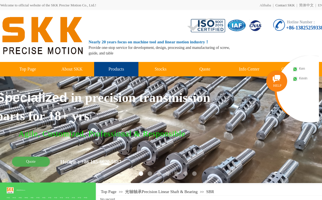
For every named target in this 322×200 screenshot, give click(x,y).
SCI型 (55, 197)
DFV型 (79, 197)
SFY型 (49, 197)
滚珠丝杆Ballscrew (20, 190)
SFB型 (20, 197)
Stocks (161, 69)
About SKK (71, 69)
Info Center (249, 69)
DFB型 (26, 197)
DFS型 (37, 197)
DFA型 (14, 197)
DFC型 (67, 197)
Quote (204, 69)
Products (116, 69)
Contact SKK (285, 5)
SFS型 (32, 197)
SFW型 (85, 197)
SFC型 (61, 197)
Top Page (27, 69)
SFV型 (73, 197)
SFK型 (43, 197)
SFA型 (8, 197)
